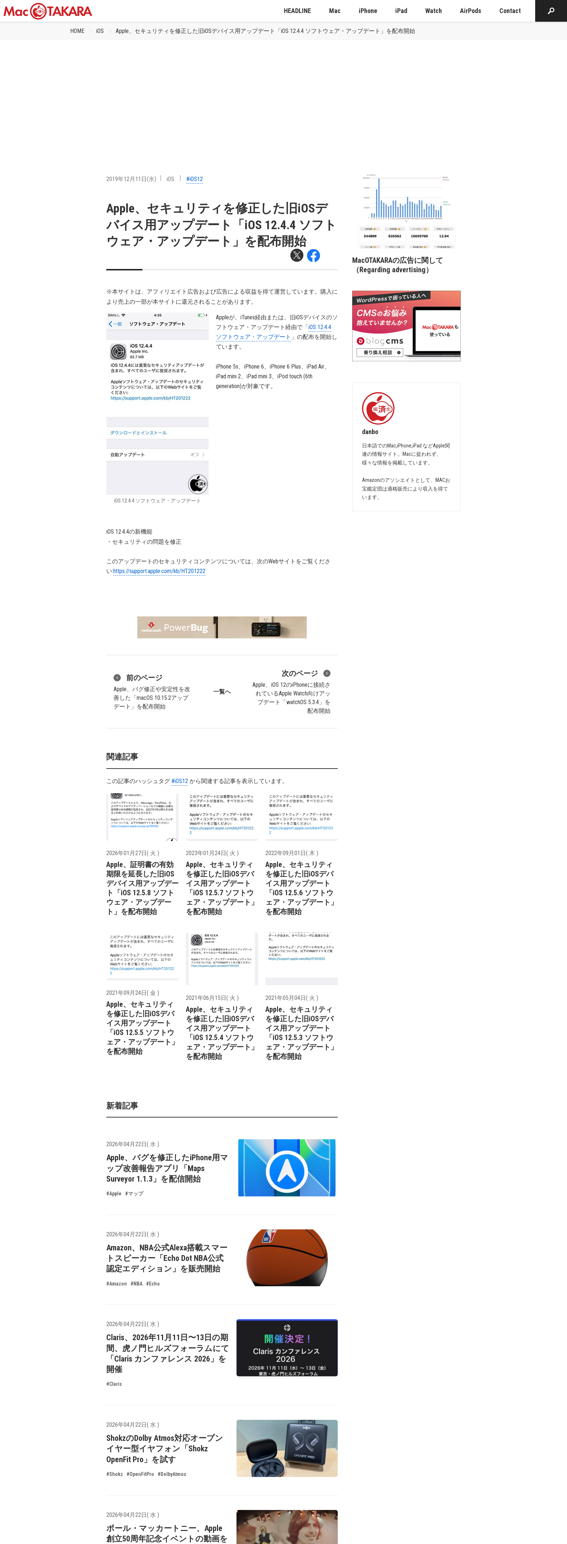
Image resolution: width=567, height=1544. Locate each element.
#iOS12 (194, 179)
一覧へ (222, 691)
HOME (77, 31)
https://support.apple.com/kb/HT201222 (159, 571)
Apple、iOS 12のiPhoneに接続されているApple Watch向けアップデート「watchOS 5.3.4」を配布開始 (291, 691)
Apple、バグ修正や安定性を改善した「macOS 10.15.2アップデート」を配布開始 (152, 691)
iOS (100, 31)
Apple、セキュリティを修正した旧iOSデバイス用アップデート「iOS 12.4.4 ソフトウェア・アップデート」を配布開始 (265, 31)
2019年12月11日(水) (131, 179)
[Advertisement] (283, 94)
